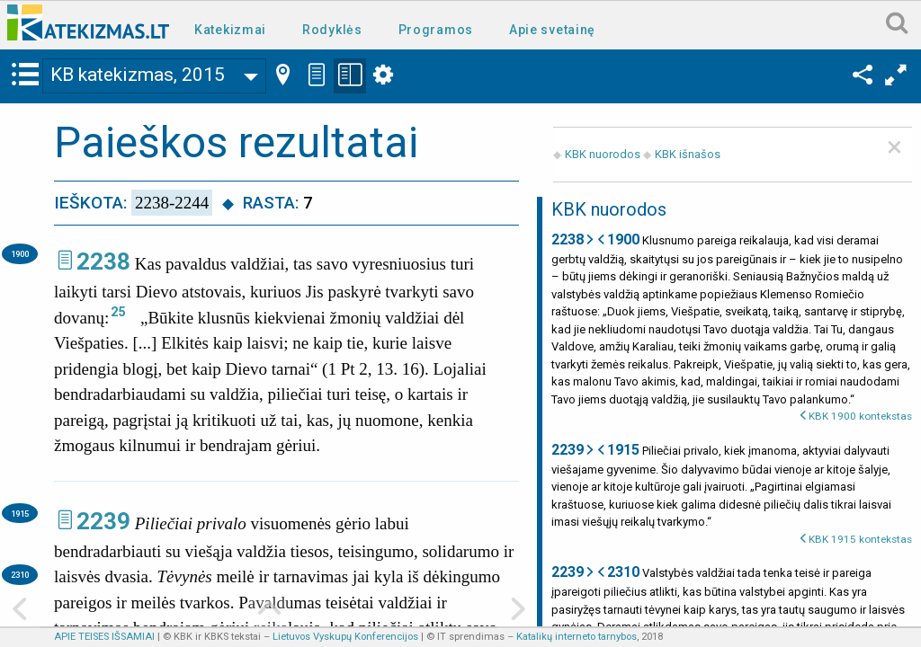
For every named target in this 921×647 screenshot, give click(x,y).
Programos (435, 29)
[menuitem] (234, 28)
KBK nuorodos (602, 154)
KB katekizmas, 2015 (137, 74)
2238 (103, 261)
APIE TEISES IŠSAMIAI (104, 637)
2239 (103, 521)
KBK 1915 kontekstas (860, 539)
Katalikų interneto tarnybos (576, 637)
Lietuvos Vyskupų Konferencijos (345, 637)
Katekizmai (230, 29)
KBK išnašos (687, 154)
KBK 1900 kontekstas (860, 416)
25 (118, 312)
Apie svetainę (552, 29)
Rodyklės (332, 29)
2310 (20, 575)
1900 (20, 254)
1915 (20, 513)
